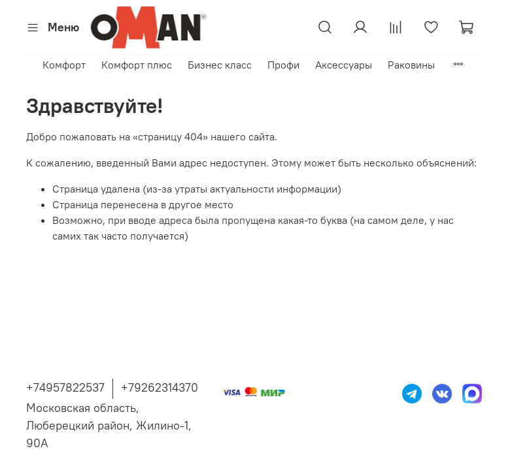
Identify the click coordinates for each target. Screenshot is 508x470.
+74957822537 (65, 387)
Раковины (411, 64)
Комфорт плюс (136, 64)
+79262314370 (159, 387)
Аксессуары (343, 64)
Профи (283, 64)
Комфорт (64, 64)
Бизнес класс (220, 64)
